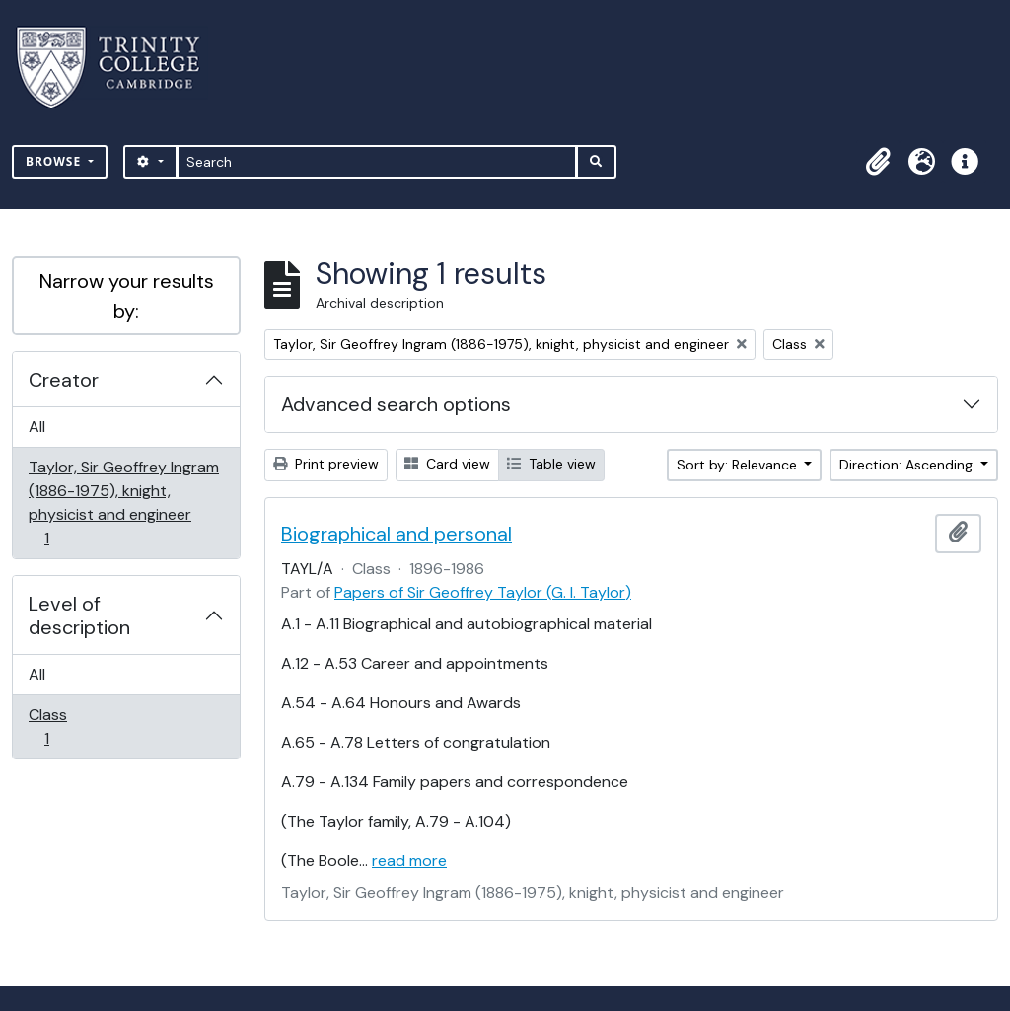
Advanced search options (396, 404)
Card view (447, 463)
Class (60, 726)
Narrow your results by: (126, 296)
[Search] (377, 162)
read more (409, 860)
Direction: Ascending (907, 464)
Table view (551, 463)
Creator (64, 380)
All (37, 426)
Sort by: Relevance (739, 464)
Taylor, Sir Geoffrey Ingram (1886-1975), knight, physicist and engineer (123, 502)
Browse (55, 161)
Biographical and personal (396, 533)
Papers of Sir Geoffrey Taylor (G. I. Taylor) (482, 592)
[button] (878, 161)
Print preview (326, 463)
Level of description (79, 615)
